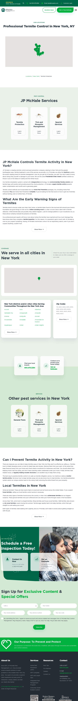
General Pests (19, 419)
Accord (6, 309)
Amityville (23, 316)
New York (36, 76)
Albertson (38, 309)
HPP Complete (34, 672)
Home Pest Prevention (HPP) (33, 667)
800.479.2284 (64, 667)
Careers (45, 671)
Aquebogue (8, 325)
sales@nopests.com (66, 673)
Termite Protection (19, 122)
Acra (21, 309)
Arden (21, 325)
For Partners (47, 668)
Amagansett (23, 313)
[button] (38, 52)
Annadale (22, 319)
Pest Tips (46, 665)
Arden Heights (39, 325)
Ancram (37, 316)
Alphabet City (8, 313)
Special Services (58, 122)
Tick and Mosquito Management (39, 123)
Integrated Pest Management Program (35, 683)
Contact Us (46, 674)
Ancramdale (8, 319)
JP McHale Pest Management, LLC (11, 686)
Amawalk (38, 313)
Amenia (6, 316)
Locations (29, 76)
